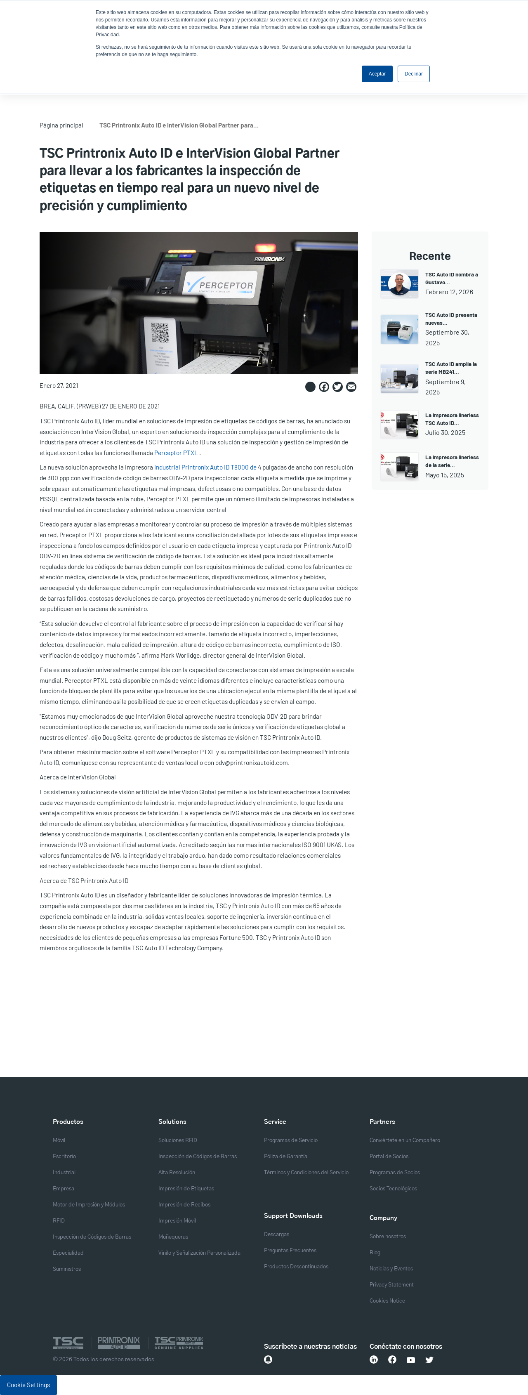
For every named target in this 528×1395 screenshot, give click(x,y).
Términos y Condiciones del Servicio (306, 1172)
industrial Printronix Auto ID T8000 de (205, 467)
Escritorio (64, 1156)
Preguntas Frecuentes (290, 1250)
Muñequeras (173, 1237)
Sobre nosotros (388, 1236)
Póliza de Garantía (285, 1156)
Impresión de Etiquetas (186, 1189)
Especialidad (68, 1253)
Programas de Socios (395, 1172)
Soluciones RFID (177, 1140)
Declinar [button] (414, 74)
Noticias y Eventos (391, 1269)
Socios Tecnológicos (393, 1189)
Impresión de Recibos (184, 1205)
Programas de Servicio (291, 1140)
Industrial (64, 1172)
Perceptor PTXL (176, 452)
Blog (375, 1253)
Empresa (63, 1189)
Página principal (61, 125)
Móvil (59, 1140)
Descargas (276, 1234)
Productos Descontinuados (296, 1267)
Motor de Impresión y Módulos (89, 1205)
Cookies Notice (387, 1301)
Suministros (67, 1269)
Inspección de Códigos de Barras (92, 1237)
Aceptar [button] (377, 74)
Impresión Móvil (177, 1221)
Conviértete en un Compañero (405, 1140)
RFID (59, 1221)
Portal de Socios (389, 1156)
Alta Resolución (176, 1172)
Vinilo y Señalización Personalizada (199, 1253)
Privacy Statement (392, 1285)
